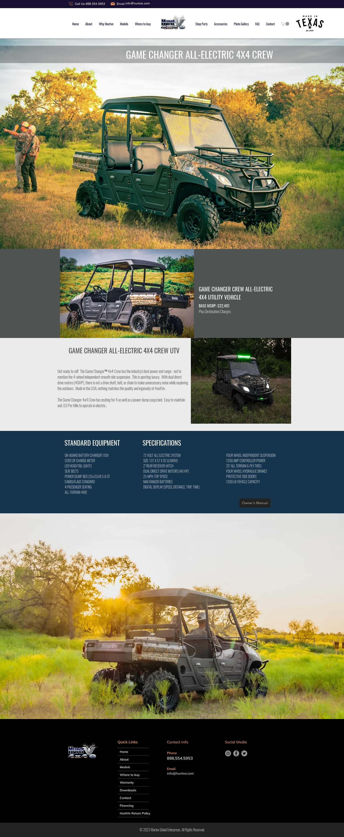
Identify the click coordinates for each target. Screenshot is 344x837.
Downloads (128, 790)
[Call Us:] (76, 4)
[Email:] (117, 3)
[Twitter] (244, 753)
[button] (124, 24)
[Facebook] (236, 753)
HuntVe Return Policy (134, 813)
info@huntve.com (137, 3)
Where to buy (130, 775)
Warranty (127, 782)
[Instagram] (228, 753)
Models (125, 767)
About (124, 759)
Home (124, 752)
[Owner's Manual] (255, 503)
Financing (127, 806)
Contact (125, 798)
